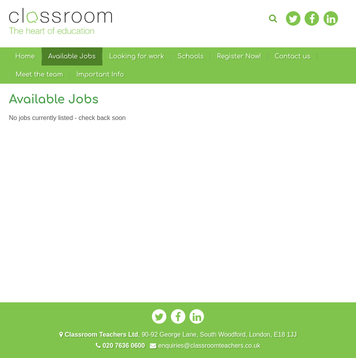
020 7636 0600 (120, 345)
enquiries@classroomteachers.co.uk (205, 345)
